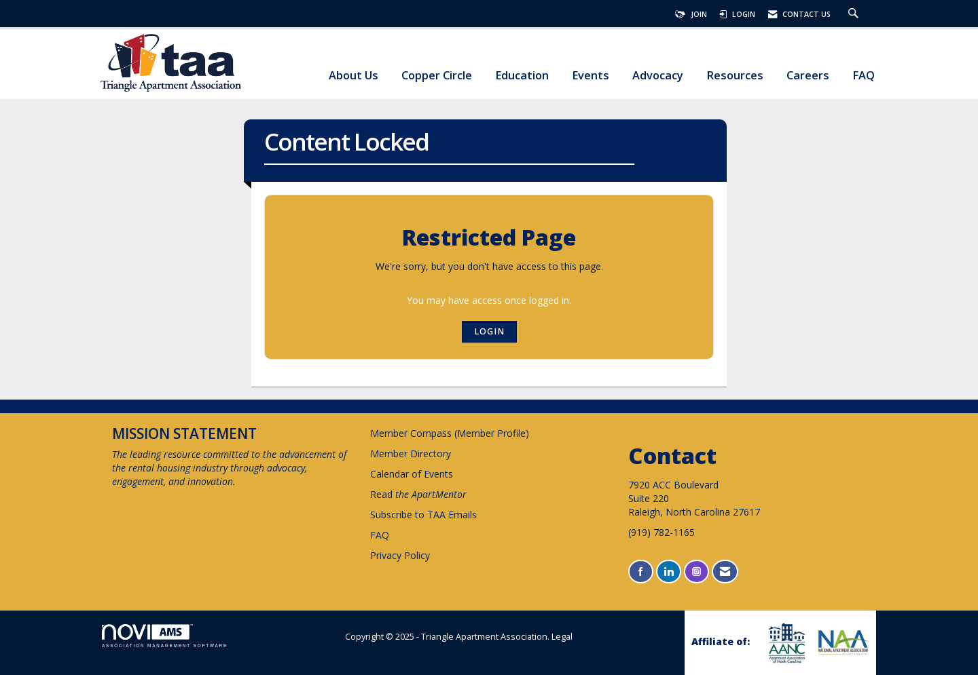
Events (590, 76)
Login (489, 331)
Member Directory (410, 453)
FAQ (863, 76)
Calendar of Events (411, 473)
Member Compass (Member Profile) (449, 433)
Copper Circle (436, 76)
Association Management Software (165, 636)
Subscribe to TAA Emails (423, 514)
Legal (562, 636)
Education (522, 76)
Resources (734, 76)
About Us (353, 76)
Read (418, 494)
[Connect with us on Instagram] (696, 571)
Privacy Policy (400, 555)
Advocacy (657, 76)
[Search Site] (855, 14)
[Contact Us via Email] (725, 571)
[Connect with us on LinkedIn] (668, 571)
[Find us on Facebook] (640, 571)
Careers (807, 76)
